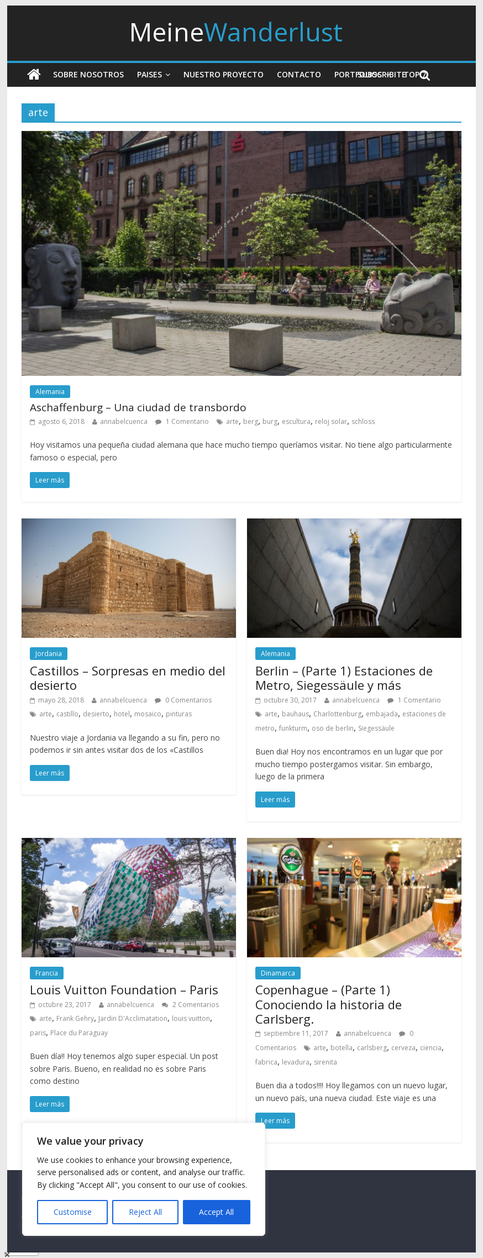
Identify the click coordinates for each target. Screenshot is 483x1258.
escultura (296, 421)
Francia (46, 973)
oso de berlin (333, 728)
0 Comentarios (183, 700)
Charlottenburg (337, 714)
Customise (73, 1212)
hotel (122, 714)
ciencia (431, 1047)
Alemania (50, 391)
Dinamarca (278, 973)
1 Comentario (182, 421)
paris (38, 1032)
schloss (363, 421)
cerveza (403, 1047)
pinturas (179, 714)
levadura (295, 1062)
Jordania (48, 653)
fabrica (266, 1062)
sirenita (325, 1062)
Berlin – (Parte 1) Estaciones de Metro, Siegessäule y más (344, 677)
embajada (382, 714)
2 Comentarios (190, 1004)
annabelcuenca (124, 421)
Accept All (216, 1212)
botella (341, 1047)
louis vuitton (191, 1018)
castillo (67, 714)
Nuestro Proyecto (223, 74)
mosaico (147, 714)
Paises (149, 74)
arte (232, 421)
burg (269, 421)
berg (250, 421)
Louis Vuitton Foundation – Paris (124, 989)
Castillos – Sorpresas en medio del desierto (127, 677)
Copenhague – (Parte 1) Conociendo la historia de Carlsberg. (328, 1004)
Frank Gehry (75, 1018)
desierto (96, 714)
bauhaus (295, 714)
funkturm (293, 728)
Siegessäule (376, 728)
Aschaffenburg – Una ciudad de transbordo (138, 407)
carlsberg (372, 1047)
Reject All (145, 1212)
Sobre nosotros (88, 74)
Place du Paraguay (79, 1032)
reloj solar (331, 421)
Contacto (299, 74)
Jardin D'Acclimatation (132, 1018)
